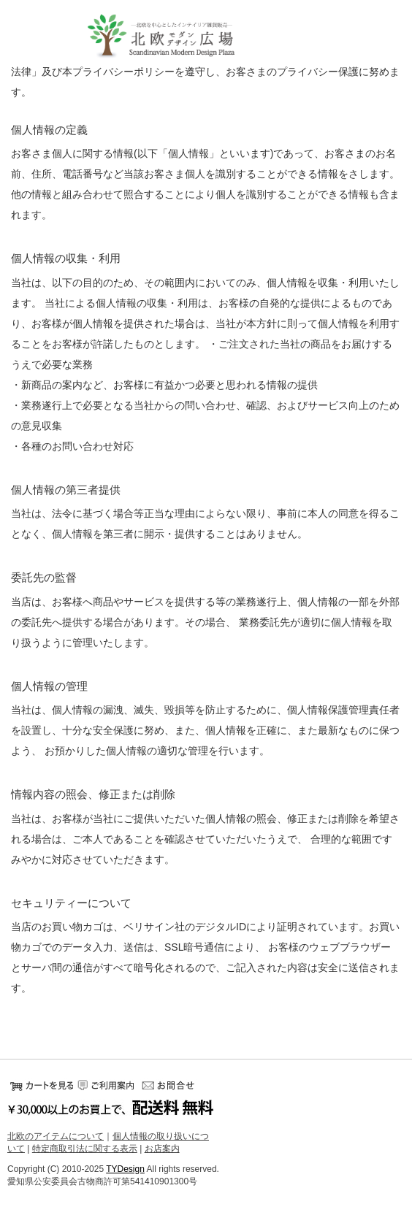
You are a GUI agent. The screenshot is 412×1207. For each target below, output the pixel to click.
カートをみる (40, 1085)
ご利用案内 (106, 1085)
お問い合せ (172, 1085)
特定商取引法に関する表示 (84, 1149)
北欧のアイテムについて (55, 1136)
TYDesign (125, 1169)
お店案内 (162, 1149)
